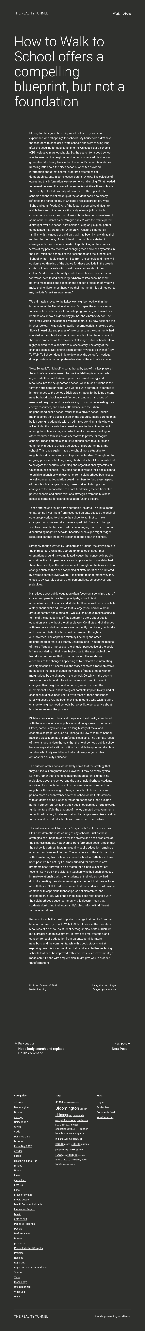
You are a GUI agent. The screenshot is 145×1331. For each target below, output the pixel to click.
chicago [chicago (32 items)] (61, 1115)
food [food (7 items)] (77, 1129)
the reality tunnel (31, 13)
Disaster (19, 1141)
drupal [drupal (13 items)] (74, 1124)
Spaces (18, 1272)
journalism (20, 1180)
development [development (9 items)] (82, 1120)
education (111, 989)
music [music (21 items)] (59, 1144)
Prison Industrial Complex (28, 1248)
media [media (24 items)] (77, 1138)
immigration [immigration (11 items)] (79, 1133)
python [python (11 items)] (79, 1149)
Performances (22, 1233)
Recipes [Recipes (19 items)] (72, 1154)
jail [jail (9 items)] (65, 1139)
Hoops (18, 1170)
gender (18, 1151)
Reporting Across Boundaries (30, 1267)
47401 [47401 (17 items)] (59, 1102)
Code (17, 1131)
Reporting (19, 1262)
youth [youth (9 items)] (72, 1164)
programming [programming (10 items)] (61, 1149)
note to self (20, 1218)
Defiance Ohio (22, 1136)
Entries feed (103, 1107)
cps (103, 989)
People (18, 1228)
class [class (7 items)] (70, 1115)
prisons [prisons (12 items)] (85, 1144)
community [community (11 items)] (78, 1115)
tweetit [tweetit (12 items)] (58, 1164)
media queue (21, 1199)
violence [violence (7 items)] (66, 1164)
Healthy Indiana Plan (25, 1160)
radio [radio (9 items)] (64, 1155)
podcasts (19, 1243)
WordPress (124, 1316)
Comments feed (106, 1112)
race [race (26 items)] (58, 1155)
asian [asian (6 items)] (77, 1103)
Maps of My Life (23, 1194)
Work (116, 13)
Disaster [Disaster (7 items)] (58, 1125)
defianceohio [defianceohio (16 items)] (68, 1120)
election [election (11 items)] (71, 1129)
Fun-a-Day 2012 (23, 1146)
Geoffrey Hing (39, 989)
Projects (19, 1252)
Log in (100, 1102)
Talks (17, 1277)
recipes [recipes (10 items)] (81, 1155)
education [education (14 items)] (60, 1129)
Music (17, 1214)
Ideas (17, 1175)
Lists (17, 1189)
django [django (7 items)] (68, 1125)
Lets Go (18, 1184)
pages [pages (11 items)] (67, 1144)
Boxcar (18, 1112)
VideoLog (19, 1291)
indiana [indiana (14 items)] (59, 1138)
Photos (18, 1238)
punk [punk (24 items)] (72, 1149)
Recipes (18, 1257)
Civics (17, 1126)
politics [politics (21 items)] (75, 1144)
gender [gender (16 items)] (84, 1128)
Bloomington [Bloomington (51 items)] (67, 1108)
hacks (17, 1155)
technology (20, 1281)
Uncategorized (22, 1286)
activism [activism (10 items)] (68, 1102)
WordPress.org (105, 1117)
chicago (112, 985)
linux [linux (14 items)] (69, 1138)
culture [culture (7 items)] (57, 1120)
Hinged (18, 1165)
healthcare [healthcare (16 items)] (61, 1133)
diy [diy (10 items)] (63, 1125)
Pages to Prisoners (25, 1223)
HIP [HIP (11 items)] (70, 1133)
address (18, 1102)
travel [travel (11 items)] (84, 1159)
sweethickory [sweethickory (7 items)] (65, 1160)
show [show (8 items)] (57, 1160)
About (127, 13)
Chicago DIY (21, 1121)
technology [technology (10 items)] (76, 1159)
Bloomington (21, 1107)
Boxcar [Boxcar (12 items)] (83, 1109)
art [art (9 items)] (73, 1103)
